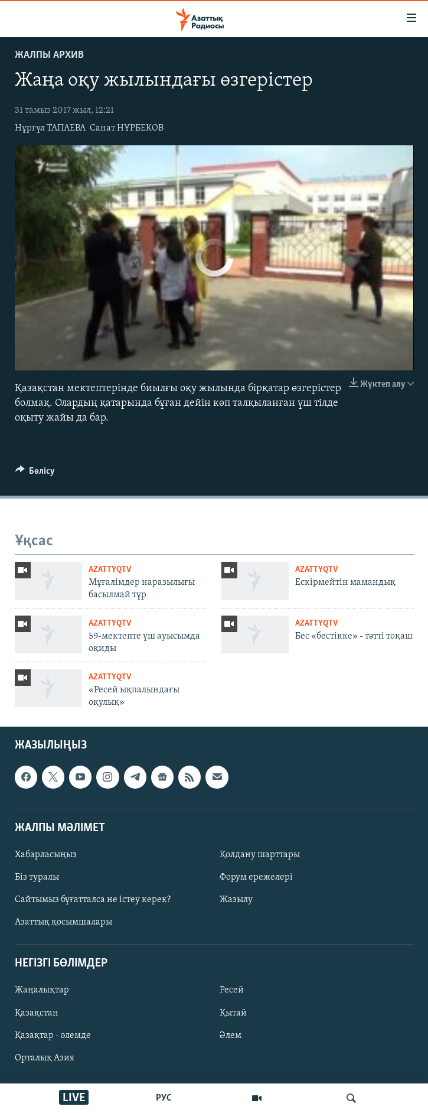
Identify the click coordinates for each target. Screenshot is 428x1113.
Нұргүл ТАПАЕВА (50, 128)
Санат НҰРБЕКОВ (127, 128)
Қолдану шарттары (260, 855)
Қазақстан (36, 1012)
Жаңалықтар (42, 990)
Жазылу (236, 899)
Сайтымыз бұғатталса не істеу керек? (93, 899)
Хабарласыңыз (46, 855)
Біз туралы (37, 877)
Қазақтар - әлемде (53, 1035)
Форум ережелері (256, 877)
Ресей (232, 990)
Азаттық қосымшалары (63, 922)
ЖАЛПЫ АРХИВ (49, 55)
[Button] (35, 474)
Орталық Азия (44, 1058)
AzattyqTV (110, 569)
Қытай (233, 1012)
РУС (164, 1098)
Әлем (230, 1035)
